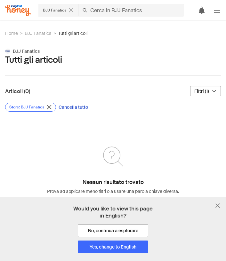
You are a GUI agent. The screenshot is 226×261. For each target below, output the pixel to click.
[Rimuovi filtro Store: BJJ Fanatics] (30, 107)
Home (11, 33)
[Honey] (18, 10)
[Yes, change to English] (113, 247)
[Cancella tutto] (73, 107)
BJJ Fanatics (38, 33)
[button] (217, 10)
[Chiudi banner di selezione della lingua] (218, 206)
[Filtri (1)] (205, 91)
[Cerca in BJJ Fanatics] (131, 10)
